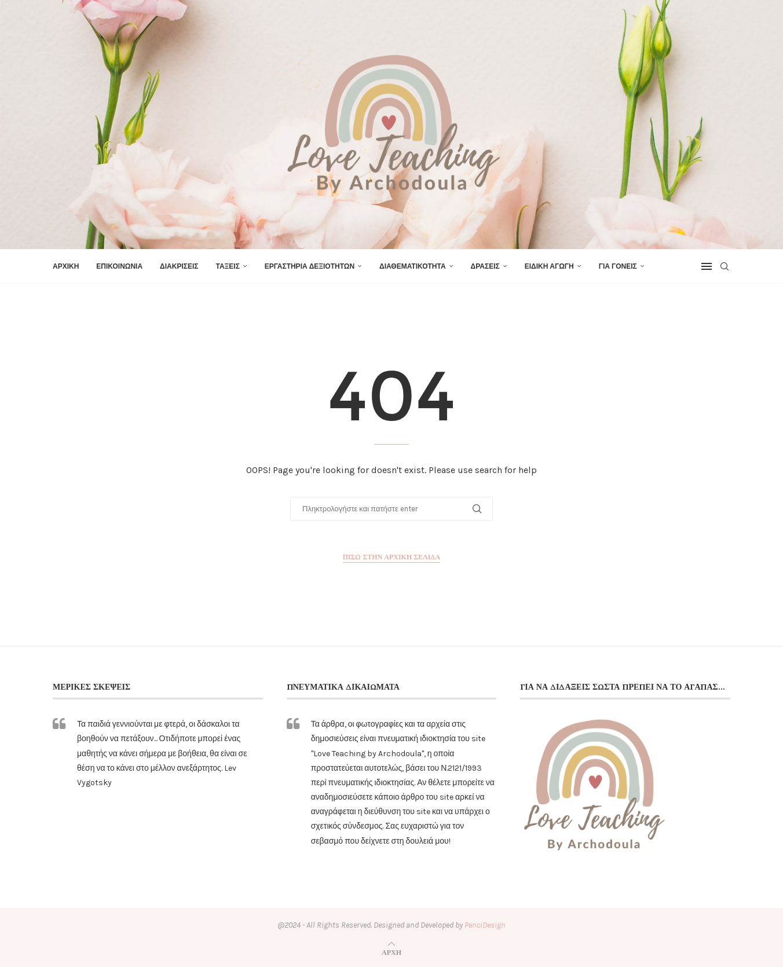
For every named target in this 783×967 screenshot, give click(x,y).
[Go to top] (391, 952)
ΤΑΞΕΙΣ (227, 266)
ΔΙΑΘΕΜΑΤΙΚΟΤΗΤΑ (412, 266)
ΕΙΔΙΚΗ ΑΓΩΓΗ (549, 266)
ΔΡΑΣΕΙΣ (485, 266)
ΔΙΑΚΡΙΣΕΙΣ (179, 266)
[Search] (724, 266)
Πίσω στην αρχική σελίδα (391, 556)
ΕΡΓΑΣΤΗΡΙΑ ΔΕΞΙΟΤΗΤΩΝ (309, 266)
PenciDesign (485, 925)
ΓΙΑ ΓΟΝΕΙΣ (618, 266)
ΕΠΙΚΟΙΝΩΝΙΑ (119, 266)
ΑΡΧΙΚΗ (66, 266)
